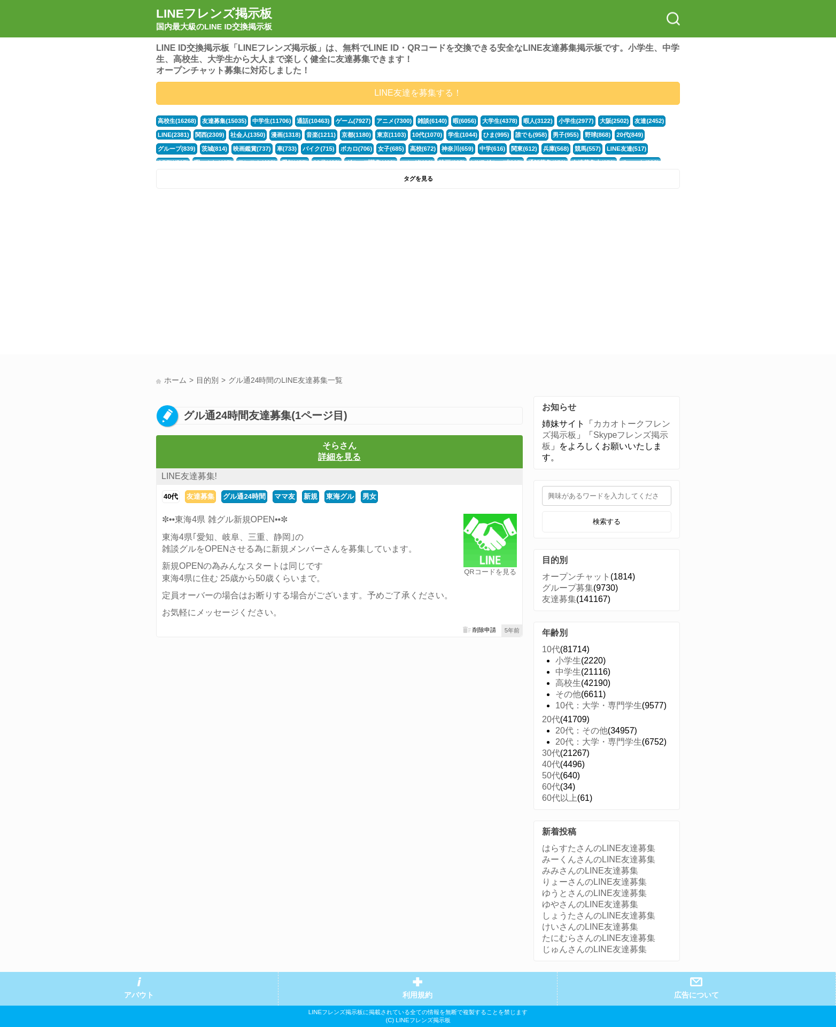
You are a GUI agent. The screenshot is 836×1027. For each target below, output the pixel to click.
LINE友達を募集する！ (418, 92)
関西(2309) (210, 135)
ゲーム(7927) (353, 121)
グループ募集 (567, 587)
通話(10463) (313, 121)
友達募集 (200, 496)
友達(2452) (649, 121)
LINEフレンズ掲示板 (214, 19)
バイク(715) (319, 148)
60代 (551, 786)
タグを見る (418, 178)
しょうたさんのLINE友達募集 (598, 915)
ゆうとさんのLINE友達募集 (594, 893)
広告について (696, 995)
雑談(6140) (432, 121)
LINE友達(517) (626, 148)
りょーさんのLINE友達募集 (594, 881)
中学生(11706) (271, 121)
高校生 (568, 683)
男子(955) (566, 135)
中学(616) (492, 148)
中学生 (568, 671)
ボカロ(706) (356, 148)
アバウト (139, 995)
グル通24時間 (244, 496)
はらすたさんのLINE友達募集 (598, 848)
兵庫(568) (556, 148)
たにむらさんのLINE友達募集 (598, 938)
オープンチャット (576, 576)
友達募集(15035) (224, 121)
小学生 (568, 660)
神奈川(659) (458, 148)
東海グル (340, 496)
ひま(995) (496, 135)
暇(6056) (464, 121)
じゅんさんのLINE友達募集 (594, 949)
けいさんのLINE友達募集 (590, 926)
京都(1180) (356, 135)
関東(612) (524, 148)
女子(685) (391, 148)
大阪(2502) (614, 121)
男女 (369, 496)
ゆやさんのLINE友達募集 (590, 904)
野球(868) (598, 135)
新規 (311, 496)
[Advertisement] (285, 274)
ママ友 (284, 496)
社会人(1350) (248, 135)
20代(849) (629, 135)
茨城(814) (215, 148)
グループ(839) (177, 148)
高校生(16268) (177, 121)
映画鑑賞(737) (252, 148)
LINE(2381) (173, 135)
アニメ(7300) (394, 121)
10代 (551, 649)
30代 (551, 753)
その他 (568, 694)
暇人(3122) (538, 121)
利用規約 (417, 995)
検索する (607, 522)
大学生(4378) (499, 121)
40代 (171, 496)
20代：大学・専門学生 (598, 741)
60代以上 (559, 797)
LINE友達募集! (189, 476)
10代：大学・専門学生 (598, 705)
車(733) (287, 148)
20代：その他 (581, 730)
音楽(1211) (321, 135)
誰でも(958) (531, 135)
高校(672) (423, 148)
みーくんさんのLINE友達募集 (598, 859)
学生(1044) (462, 135)
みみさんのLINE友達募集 (590, 870)
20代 (551, 719)
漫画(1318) (285, 135)
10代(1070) (427, 135)
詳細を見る (339, 456)
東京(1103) (391, 135)
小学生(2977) (576, 121)
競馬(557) (588, 148)
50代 (551, 775)
